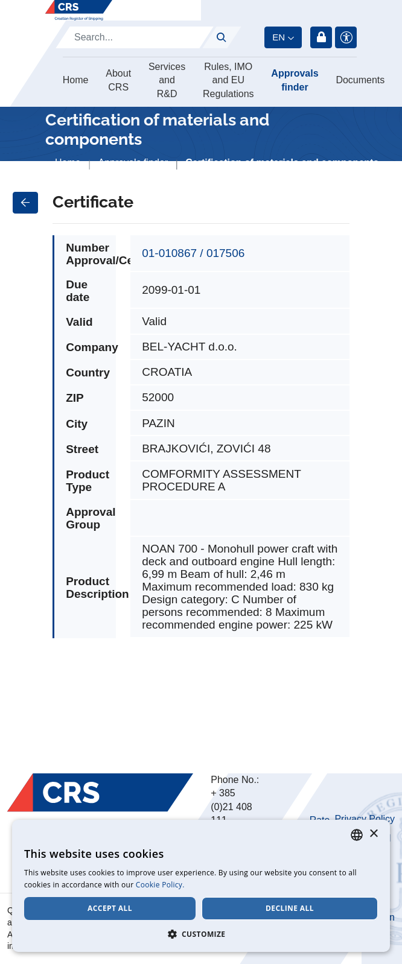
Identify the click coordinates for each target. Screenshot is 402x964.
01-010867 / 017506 (193, 253)
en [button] (278, 37)
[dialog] (201, 886)
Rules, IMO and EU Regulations (228, 80)
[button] (201, 934)
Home (76, 80)
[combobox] (357, 835)
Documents (360, 80)
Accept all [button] (110, 908)
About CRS (118, 80)
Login (321, 37)
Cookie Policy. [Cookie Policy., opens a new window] (160, 885)
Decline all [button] (290, 908)
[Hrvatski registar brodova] (78, 10)
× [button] (373, 834)
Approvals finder (294, 80)
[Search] (134, 37)
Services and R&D (166, 80)
